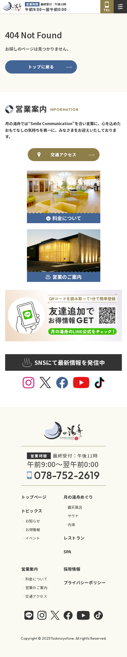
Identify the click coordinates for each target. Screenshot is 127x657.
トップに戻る (41, 67)
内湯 (71, 524)
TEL (107, 10)
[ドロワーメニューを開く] (120, 6)
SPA (67, 551)
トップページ (34, 497)
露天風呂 (75, 507)
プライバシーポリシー (85, 582)
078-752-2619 (67, 475)
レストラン (74, 538)
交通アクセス (64, 154)
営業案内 (29, 569)
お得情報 (32, 529)
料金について (36, 579)
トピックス (31, 510)
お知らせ (32, 521)
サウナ (73, 515)
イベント (32, 538)
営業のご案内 (36, 587)
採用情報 (72, 569)
